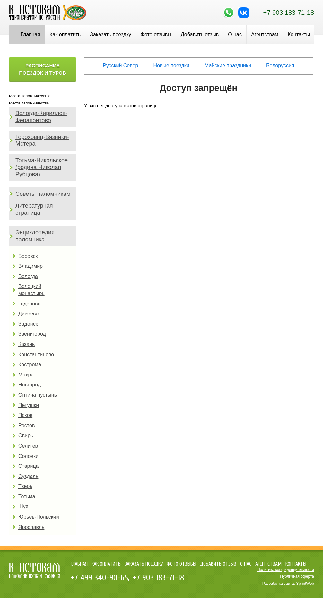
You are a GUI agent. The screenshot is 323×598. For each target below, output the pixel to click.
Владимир (30, 266)
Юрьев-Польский (38, 517)
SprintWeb (305, 583)
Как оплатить (65, 34)
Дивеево (28, 313)
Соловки (28, 456)
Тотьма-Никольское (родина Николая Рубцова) (41, 167)
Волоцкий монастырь (31, 290)
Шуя (23, 506)
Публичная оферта (297, 576)
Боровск (28, 256)
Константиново (36, 354)
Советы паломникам (42, 194)
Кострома (29, 364)
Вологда (28, 276)
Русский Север (120, 65)
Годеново (29, 303)
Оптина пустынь (37, 395)
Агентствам (264, 34)
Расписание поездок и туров (42, 69)
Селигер (28, 446)
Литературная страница (34, 209)
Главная (30, 34)
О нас (235, 34)
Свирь (25, 435)
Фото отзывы (156, 34)
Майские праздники (228, 65)
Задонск (28, 324)
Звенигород (32, 334)
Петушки (28, 405)
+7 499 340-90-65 (99, 578)
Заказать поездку (110, 34)
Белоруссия (280, 65)
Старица (28, 466)
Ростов (26, 425)
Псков (25, 415)
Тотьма (26, 496)
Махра (26, 374)
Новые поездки (171, 65)
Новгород (29, 384)
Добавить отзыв (200, 34)
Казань (26, 344)
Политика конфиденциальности (285, 569)
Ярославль (31, 527)
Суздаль (28, 476)
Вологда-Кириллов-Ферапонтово (41, 116)
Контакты (299, 34)
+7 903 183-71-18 (288, 12)
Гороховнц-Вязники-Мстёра (42, 140)
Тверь (25, 486)
